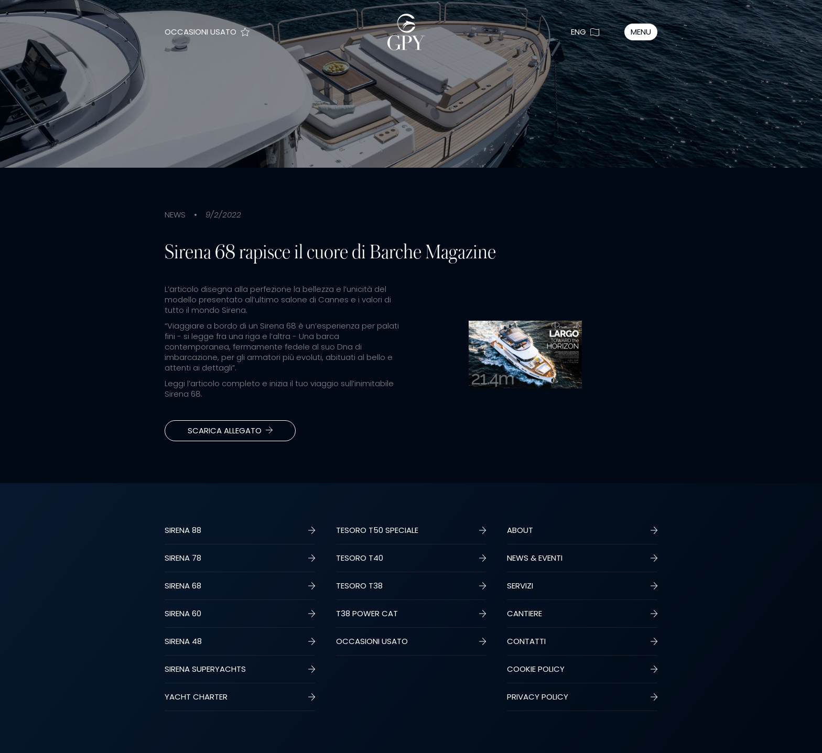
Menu (641, 31)
